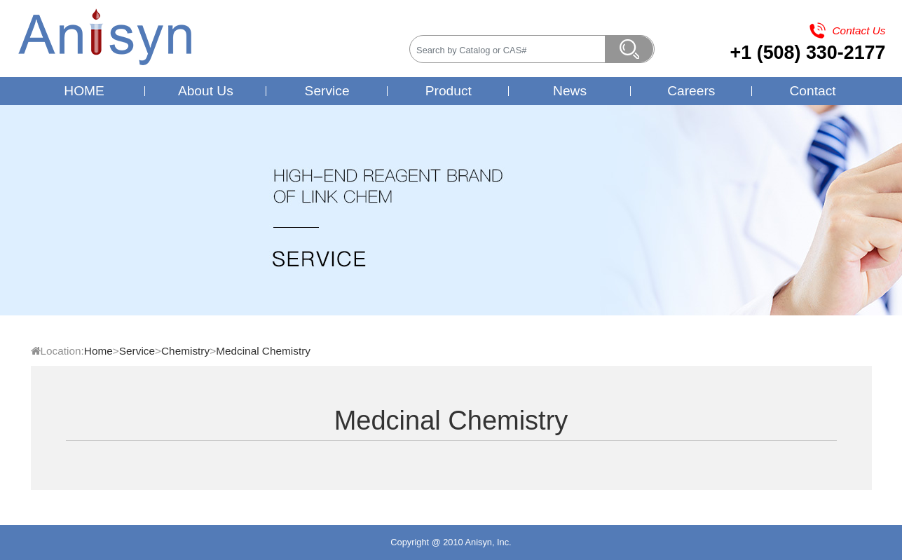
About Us (205, 90)
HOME (84, 90)
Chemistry (185, 351)
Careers (691, 90)
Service (327, 90)
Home (98, 351)
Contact (812, 90)
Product (448, 90)
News (570, 90)
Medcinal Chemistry (263, 351)
